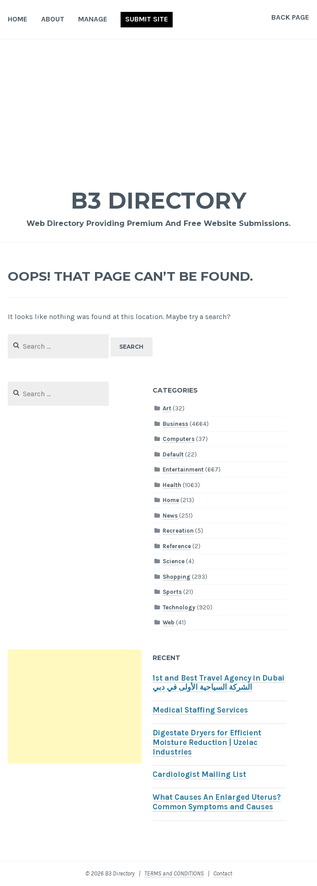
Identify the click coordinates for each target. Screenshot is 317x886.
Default (173, 454)
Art (167, 408)
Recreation (178, 530)
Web (168, 622)
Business (175, 423)
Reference (177, 546)
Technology (179, 607)
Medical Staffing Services (200, 710)
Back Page (290, 17)
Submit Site (146, 19)
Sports (172, 591)
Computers (179, 438)
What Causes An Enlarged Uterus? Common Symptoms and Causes (217, 802)
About (52, 19)
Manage (92, 19)
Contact (222, 873)
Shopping (176, 576)
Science (174, 561)
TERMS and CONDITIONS (174, 873)
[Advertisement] (158, 108)
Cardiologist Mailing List (199, 774)
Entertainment (183, 469)
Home (17, 19)
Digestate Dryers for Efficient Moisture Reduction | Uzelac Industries (207, 742)
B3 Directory (158, 201)
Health (172, 485)
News (170, 515)
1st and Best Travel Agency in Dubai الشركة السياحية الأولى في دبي (219, 683)
